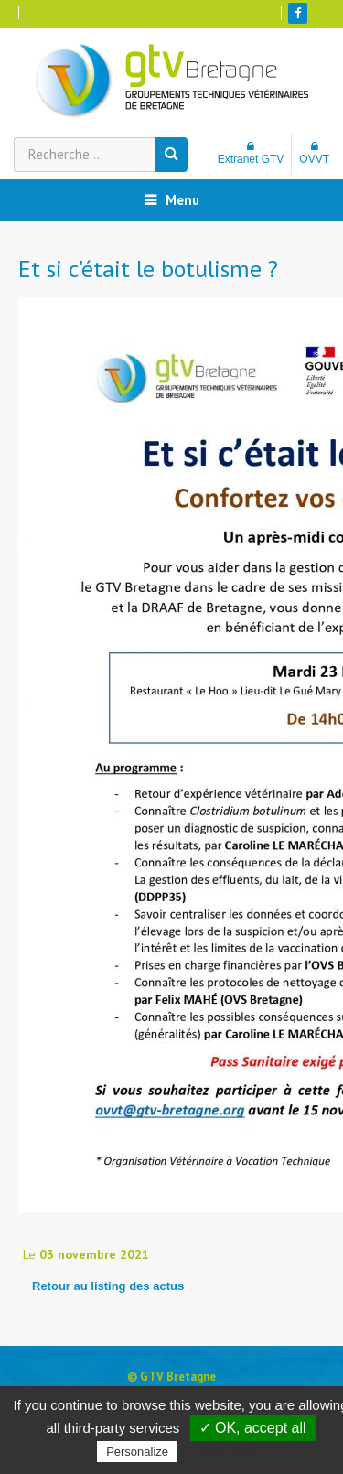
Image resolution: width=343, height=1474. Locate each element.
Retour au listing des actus (108, 1286)
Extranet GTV (251, 153)
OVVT (314, 153)
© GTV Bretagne (171, 1376)
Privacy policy (226, 1451)
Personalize (137, 1451)
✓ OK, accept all (252, 1428)
